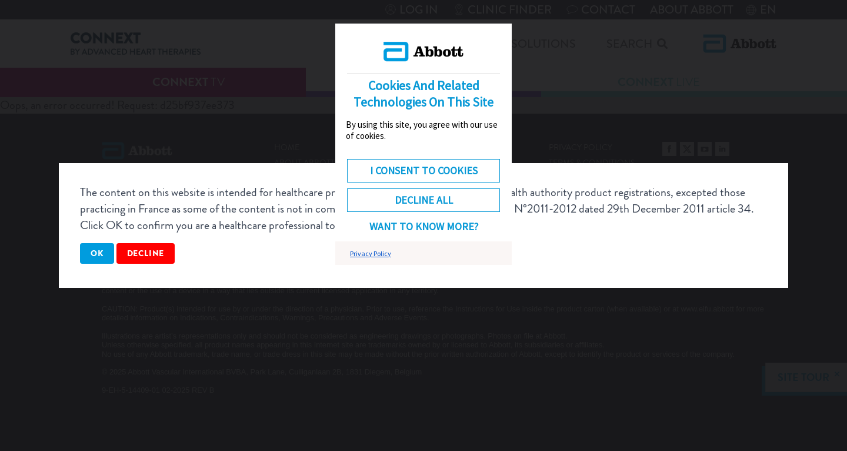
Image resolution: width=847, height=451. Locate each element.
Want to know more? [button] (423, 226)
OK (97, 253)
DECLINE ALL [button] (424, 200)
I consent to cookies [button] (424, 170)
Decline (146, 253)
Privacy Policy (370, 253)
